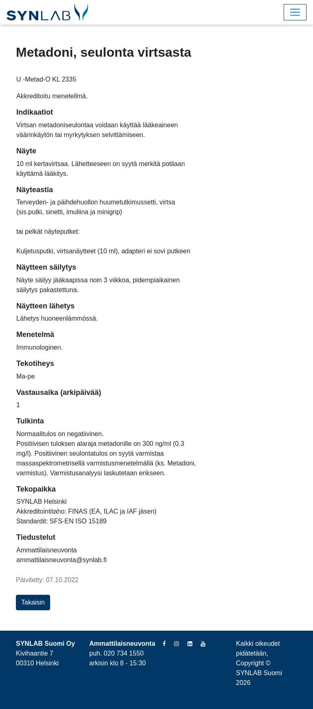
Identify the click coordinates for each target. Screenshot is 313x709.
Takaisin (33, 602)
